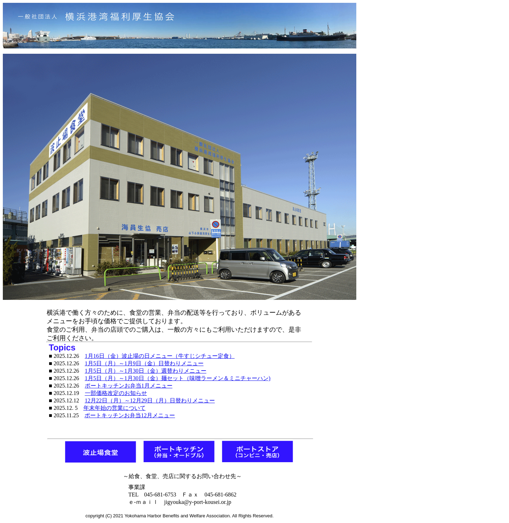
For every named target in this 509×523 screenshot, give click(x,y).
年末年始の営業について (114, 408)
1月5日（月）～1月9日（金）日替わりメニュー (144, 363)
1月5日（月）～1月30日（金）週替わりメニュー (145, 371)
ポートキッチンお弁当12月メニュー (129, 415)
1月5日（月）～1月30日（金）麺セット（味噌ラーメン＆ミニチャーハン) (177, 378)
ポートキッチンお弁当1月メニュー (128, 386)
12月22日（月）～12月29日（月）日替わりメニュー (150, 400)
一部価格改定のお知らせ (116, 393)
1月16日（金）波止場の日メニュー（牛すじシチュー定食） (160, 356)
